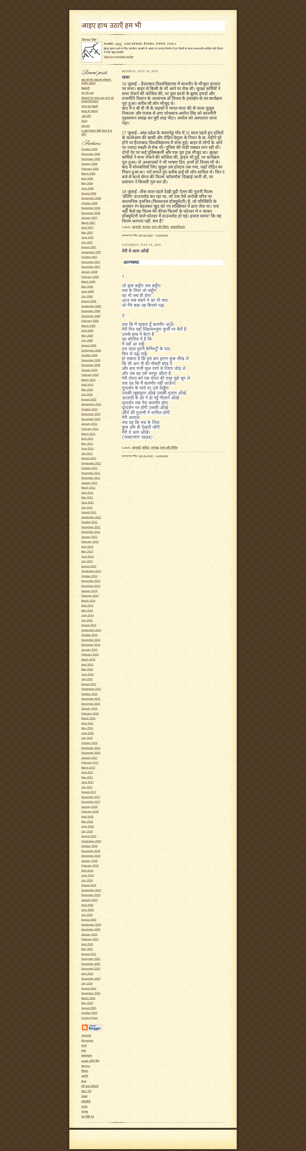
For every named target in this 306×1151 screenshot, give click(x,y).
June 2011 (87, 448)
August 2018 (88, 836)
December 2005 (90, 159)
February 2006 (90, 168)
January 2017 (89, 757)
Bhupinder (87, 1040)
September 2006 (91, 198)
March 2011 (88, 433)
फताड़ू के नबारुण (89, 111)
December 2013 (90, 585)
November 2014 (90, 639)
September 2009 (91, 350)
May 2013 (87, 551)
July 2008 (87, 296)
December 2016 (90, 752)
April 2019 (87, 870)
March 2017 (88, 767)
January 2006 (89, 163)
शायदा (84, 1106)
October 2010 (89, 409)
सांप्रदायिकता (177, 227)
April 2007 (87, 227)
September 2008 (91, 306)
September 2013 (91, 571)
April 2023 (87, 973)
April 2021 (87, 944)
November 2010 (90, 414)
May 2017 (87, 777)
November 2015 (90, 698)
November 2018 (90, 851)
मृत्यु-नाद (85, 126)
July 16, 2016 (145, 455)
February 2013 (90, 541)
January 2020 (89, 900)
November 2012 (90, 527)
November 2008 (90, 311)
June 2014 (87, 615)
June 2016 (87, 733)
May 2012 (87, 497)
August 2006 (88, 193)
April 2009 (87, 330)
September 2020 (91, 924)
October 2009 (89, 355)
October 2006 (89, 203)
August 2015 (88, 684)
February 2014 (90, 595)
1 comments (162, 455)
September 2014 (91, 630)
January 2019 (89, 860)
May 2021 (87, 949)
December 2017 (90, 801)
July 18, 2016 (145, 235)
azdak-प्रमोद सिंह (90, 1060)
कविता (145, 447)
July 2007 (87, 242)
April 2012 (87, 492)
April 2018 (87, 816)
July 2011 (87, 453)
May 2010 (87, 389)
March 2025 (88, 998)
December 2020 (90, 929)
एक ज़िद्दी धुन (87, 1116)
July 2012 (87, 507)
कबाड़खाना (86, 1055)
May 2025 (87, 1003)
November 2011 (90, 473)
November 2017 (90, 797)
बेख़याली (85, 88)
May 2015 (87, 669)
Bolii (83, 1081)
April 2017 (87, 772)
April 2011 (87, 438)
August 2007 (88, 247)
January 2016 (89, 708)
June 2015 (87, 674)
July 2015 (87, 679)
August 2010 (88, 399)
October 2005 (89, 149)
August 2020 (88, 919)
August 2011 (88, 458)
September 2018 (91, 841)
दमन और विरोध (160, 227)
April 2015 (87, 664)
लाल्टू (119, 43)
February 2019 (90, 865)
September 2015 (91, 688)
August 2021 (88, 954)
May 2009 (87, 335)
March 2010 (88, 379)
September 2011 (91, 463)
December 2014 (90, 644)
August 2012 (88, 512)
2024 (84, 121)
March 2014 (88, 600)
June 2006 (87, 188)
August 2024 (88, 988)
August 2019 (88, 885)
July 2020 (87, 914)
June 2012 (87, 502)
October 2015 (89, 694)
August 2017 (88, 792)
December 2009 (90, 365)
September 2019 (91, 890)
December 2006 (90, 213)
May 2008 (87, 286)
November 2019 (90, 895)
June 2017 (87, 782)
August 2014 (88, 625)
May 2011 (87, 443)
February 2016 (90, 713)
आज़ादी (136, 227)
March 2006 (88, 173)
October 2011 (89, 468)
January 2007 (89, 217)
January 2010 (89, 370)
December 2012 (90, 531)
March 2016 (88, 718)
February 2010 (90, 374)
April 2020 (87, 905)
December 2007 (90, 266)
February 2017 (90, 762)
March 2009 (88, 325)
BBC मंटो (86, 1091)
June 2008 (87, 291)
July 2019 (87, 880)
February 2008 (90, 276)
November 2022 (90, 963)
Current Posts (89, 1017)
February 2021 (90, 939)
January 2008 (89, 271)
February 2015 (90, 654)
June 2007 (87, 237)
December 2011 (90, 477)
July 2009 (87, 340)
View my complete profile (118, 56)
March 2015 (88, 659)
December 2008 (90, 316)
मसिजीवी (85, 1101)
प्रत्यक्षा (84, 1096)
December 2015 (90, 703)
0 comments (162, 235)
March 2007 (88, 222)
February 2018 (90, 811)
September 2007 (91, 252)
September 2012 (91, 517)
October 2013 (89, 576)
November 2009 (90, 360)
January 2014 (89, 590)
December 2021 (90, 958)
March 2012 (88, 487)
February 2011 (90, 428)
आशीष (84, 1076)
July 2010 (87, 394)
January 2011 (89, 423)
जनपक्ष (84, 1111)
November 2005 (90, 154)
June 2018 (87, 826)
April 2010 (87, 384)
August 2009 (88, 345)
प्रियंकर (84, 1070)
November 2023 (90, 978)
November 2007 (90, 262)
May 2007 (87, 232)
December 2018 (90, 855)
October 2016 (89, 743)
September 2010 (91, 404)
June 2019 (87, 875)
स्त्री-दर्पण (86, 116)
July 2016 (87, 737)
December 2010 (90, 419)
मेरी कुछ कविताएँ (89, 1086)
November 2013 (90, 580)
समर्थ (84, 1045)
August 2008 (88, 301)
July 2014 (87, 620)
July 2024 (87, 983)
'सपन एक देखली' (89, 106)
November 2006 (90, 208)
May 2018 (87, 821)
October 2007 (89, 257)
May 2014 (87, 610)
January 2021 (89, 934)
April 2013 (87, 546)
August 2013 (88, 566)
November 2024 (90, 993)
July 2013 (87, 561)
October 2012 (89, 522)
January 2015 (89, 649)
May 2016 (87, 728)
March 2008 (88, 281)
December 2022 (90, 968)
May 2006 (87, 183)
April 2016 (87, 723)
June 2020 (87, 909)
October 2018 (89, 846)
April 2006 (87, 178)
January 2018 (89, 806)
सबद (83, 1050)
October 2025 (89, 1012)
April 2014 (87, 605)
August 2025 (88, 1008)
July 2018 (87, 831)
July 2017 (87, 787)
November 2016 (90, 748)
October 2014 (89, 634)
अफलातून (86, 1035)
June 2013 (87, 556)
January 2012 (89, 482)
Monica (85, 1065)
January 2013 (89, 536)
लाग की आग (87, 93)
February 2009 (90, 320)
